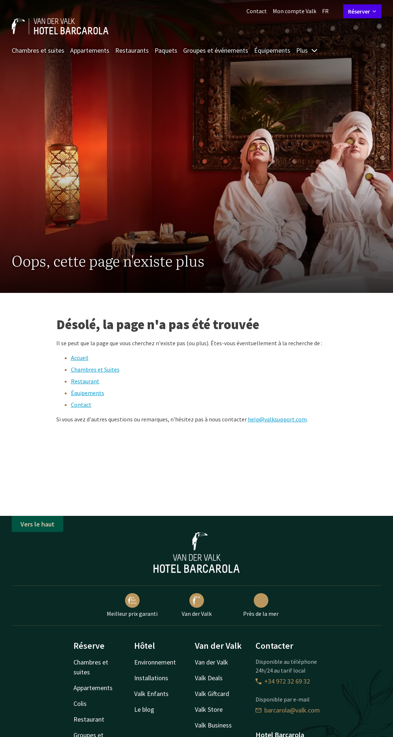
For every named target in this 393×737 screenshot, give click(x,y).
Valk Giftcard (212, 693)
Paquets (166, 50)
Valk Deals (209, 678)
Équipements (272, 50)
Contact (256, 11)
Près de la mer (261, 605)
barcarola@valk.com (288, 710)
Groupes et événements (215, 50)
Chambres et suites (38, 50)
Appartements (89, 50)
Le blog (144, 709)
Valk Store (209, 709)
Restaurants (132, 50)
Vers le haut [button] (37, 524)
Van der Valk (197, 605)
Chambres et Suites (95, 369)
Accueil (79, 357)
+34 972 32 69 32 (283, 681)
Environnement (155, 662)
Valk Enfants (151, 693)
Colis (80, 703)
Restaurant (85, 381)
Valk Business (213, 725)
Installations (151, 678)
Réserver (362, 11)
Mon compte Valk (294, 11)
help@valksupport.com (277, 419)
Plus (307, 50)
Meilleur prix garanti (132, 605)
